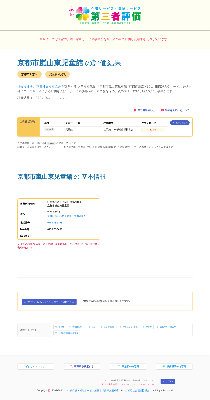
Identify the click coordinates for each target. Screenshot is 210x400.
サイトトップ (36, 367)
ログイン (168, 381)
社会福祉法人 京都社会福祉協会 (39, 86)
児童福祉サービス (129, 327)
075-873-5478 (54, 222)
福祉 (92, 327)
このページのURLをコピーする (50, 302)
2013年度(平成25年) (167, 327)
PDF (153, 130)
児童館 (147, 327)
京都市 (59, 327)
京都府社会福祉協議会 (137, 390)
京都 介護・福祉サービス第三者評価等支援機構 (93, 390)
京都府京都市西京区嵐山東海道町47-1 (68, 216)
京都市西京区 (76, 327)
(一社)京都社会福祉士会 (66, 333)
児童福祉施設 (108, 327)
